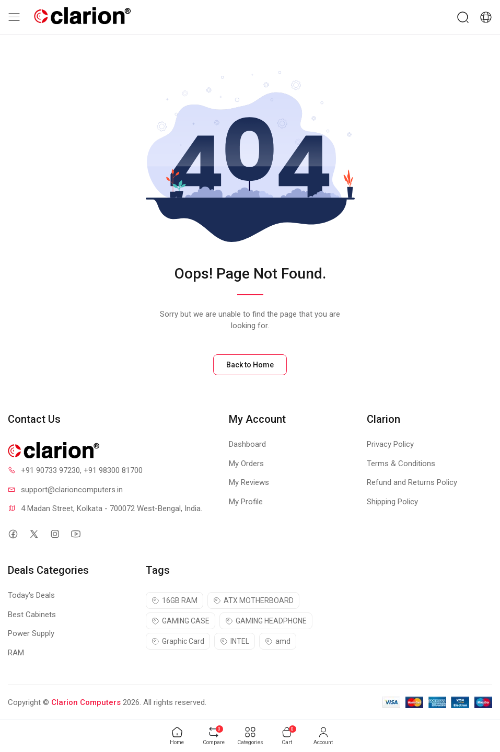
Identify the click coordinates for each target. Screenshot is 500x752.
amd (277, 641)
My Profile (246, 501)
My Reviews (249, 482)
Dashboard (247, 444)
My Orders (246, 463)
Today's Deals (31, 595)
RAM (16, 652)
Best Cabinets (32, 614)
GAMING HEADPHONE (266, 621)
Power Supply (31, 633)
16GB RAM (174, 600)
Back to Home (250, 365)
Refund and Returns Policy (412, 482)
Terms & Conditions (401, 463)
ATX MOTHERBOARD (253, 600)
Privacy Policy (390, 444)
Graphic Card (178, 641)
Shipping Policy (392, 501)
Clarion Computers (86, 702)
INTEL (234, 641)
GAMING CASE (181, 621)
